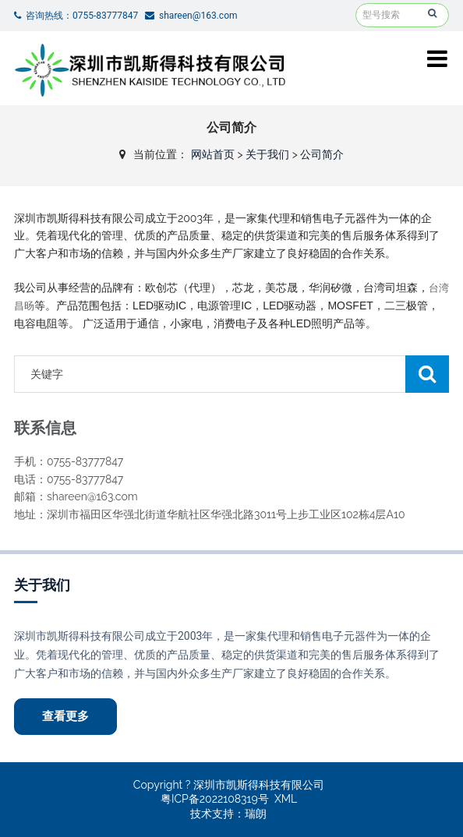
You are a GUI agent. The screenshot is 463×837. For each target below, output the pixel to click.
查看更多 (65, 716)
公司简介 (322, 154)
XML (285, 799)
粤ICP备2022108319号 (215, 799)
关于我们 (267, 154)
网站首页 (213, 154)
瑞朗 (256, 813)
